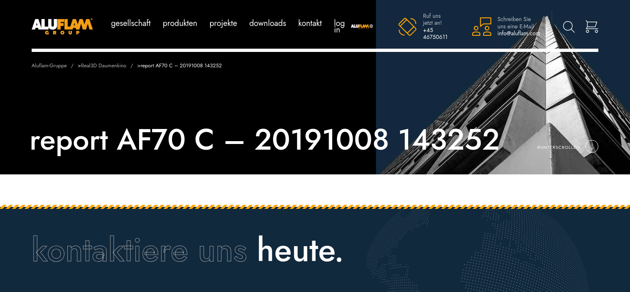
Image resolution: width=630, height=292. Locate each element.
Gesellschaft (131, 23)
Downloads (267, 23)
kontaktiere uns (139, 249)
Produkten (180, 23)
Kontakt (310, 23)
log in (339, 26)
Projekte (223, 23)
